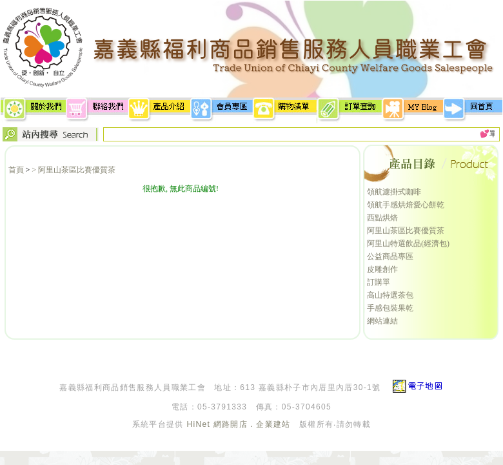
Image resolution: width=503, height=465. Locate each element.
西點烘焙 (382, 217)
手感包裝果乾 (390, 308)
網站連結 (382, 321)
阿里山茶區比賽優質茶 (405, 230)
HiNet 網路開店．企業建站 (238, 424)
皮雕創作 (382, 269)
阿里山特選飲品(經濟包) (408, 243)
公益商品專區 (390, 256)
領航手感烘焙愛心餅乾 (405, 204)
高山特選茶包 (390, 295)
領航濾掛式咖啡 (394, 191)
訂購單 (378, 282)
